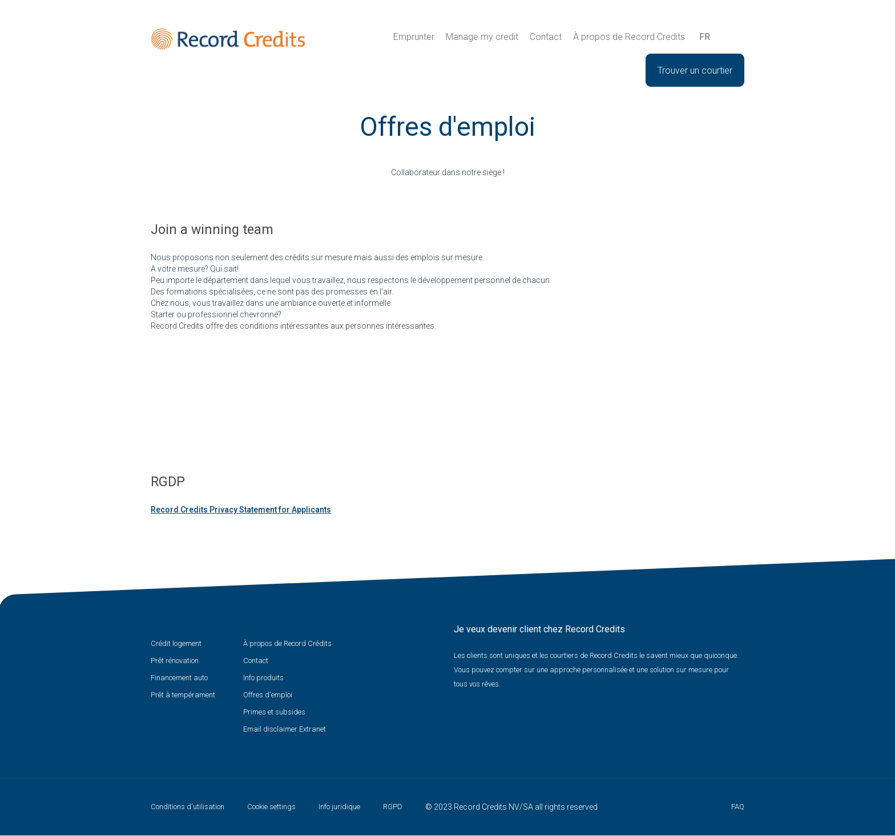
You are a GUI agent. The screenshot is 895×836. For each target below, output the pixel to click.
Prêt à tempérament (183, 694)
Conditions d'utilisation (187, 806)
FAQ (737, 806)
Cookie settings (271, 806)
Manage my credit (482, 36)
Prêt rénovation (175, 660)
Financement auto (179, 677)
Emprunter (413, 36)
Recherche (726, 37)
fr (704, 36)
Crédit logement (176, 643)
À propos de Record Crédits (287, 643)
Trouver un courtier (695, 70)
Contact (546, 36)
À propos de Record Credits (629, 36)
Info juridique (339, 806)
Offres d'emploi (267, 694)
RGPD (392, 806)
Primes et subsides (274, 712)
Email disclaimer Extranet (284, 729)
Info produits (263, 677)
